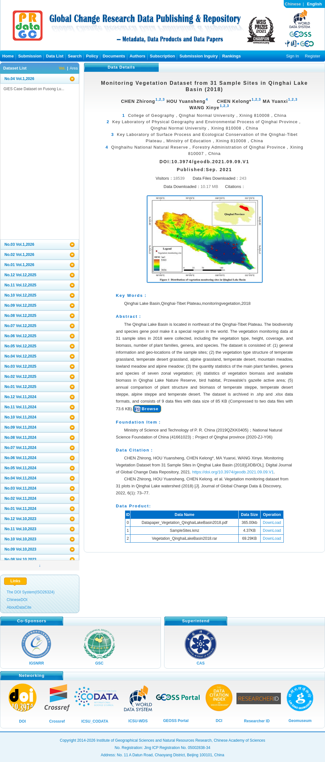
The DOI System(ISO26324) (31, 592)
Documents (114, 56)
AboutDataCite (19, 607)
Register (312, 56)
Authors (137, 56)
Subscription (162, 56)
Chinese (293, 4)
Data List (54, 56)
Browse (150, 408)
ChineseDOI (17, 600)
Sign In (292, 56)
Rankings (231, 56)
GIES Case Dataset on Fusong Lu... (33, 89)
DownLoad (272, 522)
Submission (30, 56)
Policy (92, 56)
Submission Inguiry (198, 56)
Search (75, 56)
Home (8, 56)
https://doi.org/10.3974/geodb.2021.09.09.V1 (233, 472)
